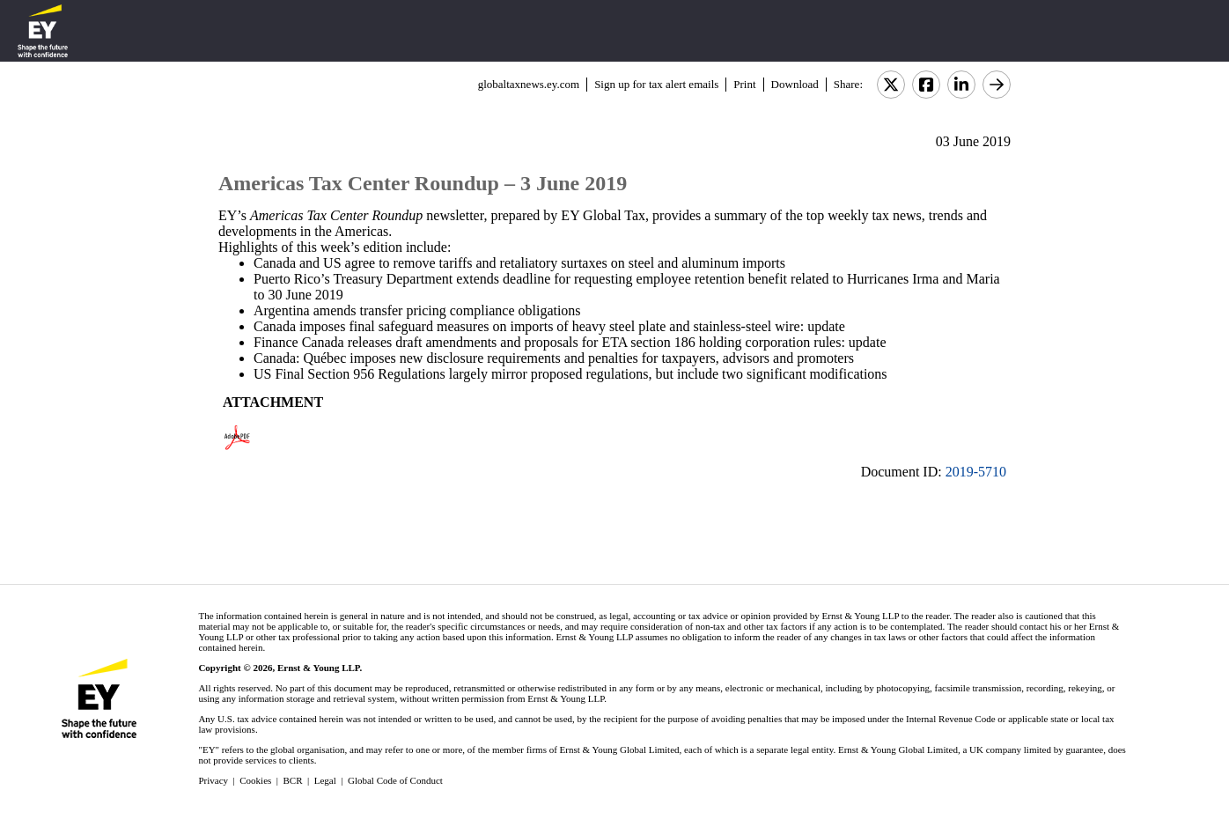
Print (744, 84)
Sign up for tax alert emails (656, 84)
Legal (325, 780)
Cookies (255, 780)
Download (795, 84)
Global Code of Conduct (395, 780)
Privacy (213, 780)
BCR (293, 780)
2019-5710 (976, 471)
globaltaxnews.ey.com (528, 84)
